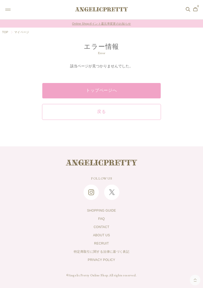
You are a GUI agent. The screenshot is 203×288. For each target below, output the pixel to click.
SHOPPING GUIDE (101, 210)
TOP (5, 32)
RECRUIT (101, 243)
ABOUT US (101, 235)
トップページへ (101, 90)
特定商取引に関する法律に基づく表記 (101, 252)
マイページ (21, 32)
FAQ (101, 219)
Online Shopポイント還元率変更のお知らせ (101, 23)
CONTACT (101, 227)
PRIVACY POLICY (101, 260)
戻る (101, 111)
